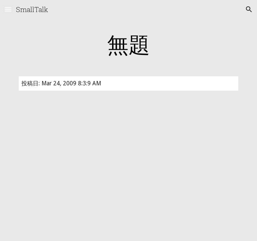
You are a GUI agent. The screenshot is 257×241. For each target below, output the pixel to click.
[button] (8, 9)
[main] (128, 44)
